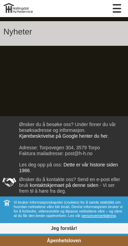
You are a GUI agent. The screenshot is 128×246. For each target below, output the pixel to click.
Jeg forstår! (64, 228)
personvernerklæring (99, 216)
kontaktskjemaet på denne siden (64, 185)
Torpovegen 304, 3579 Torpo (69, 147)
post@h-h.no (78, 153)
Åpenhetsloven (64, 240)
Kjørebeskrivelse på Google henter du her (63, 136)
